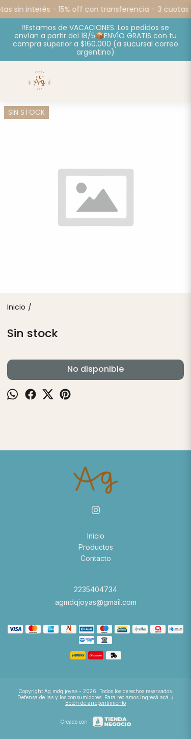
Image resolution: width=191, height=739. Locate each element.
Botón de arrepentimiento (95, 703)
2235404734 (95, 589)
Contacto (95, 558)
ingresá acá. (156, 697)
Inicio (95, 535)
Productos (95, 547)
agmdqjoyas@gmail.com (96, 602)
